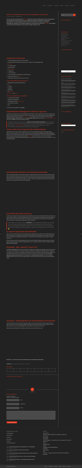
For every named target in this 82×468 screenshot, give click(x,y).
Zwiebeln (10, 64)
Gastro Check (63, 35)
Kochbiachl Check (64, 38)
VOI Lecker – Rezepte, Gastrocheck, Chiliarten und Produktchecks (56, 452)
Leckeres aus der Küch (10, 16)
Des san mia (45, 435)
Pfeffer (11, 93)
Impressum (45, 441)
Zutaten (62, 45)
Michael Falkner (19, 16)
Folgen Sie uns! (68, 71)
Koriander (28, 116)
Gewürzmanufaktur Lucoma (50, 118)
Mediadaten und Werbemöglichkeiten (50, 447)
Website (21, 407)
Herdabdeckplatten (10, 433)
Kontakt (44, 445)
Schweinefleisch (19, 125)
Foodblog (25, 19)
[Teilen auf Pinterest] (24, 370)
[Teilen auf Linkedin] (31, 370)
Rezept (17, 363)
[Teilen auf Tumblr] (37, 370)
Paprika (24, 116)
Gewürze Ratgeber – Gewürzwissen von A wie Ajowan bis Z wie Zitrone (57, 440)
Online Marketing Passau (11, 442)
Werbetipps (9, 440)
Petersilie (11, 91)
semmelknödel (27, 363)
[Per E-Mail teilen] (51, 370)
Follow (62, 132)
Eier (9, 84)
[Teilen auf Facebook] (10, 370)
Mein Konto (45, 448)
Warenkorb (45, 454)
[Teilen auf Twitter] (17, 370)
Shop (44, 451)
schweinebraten (21, 363)
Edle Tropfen (45, 437)
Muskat (15, 93)
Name (21, 399)
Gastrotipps (45, 438)
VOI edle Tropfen (64, 43)
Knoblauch (30, 136)
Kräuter (62, 39)
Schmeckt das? (64, 42)
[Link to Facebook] (73, 466)
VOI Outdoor (9, 437)
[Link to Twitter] (75, 466)
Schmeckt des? (46, 450)
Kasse (44, 443)
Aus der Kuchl (45, 433)
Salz (8, 93)
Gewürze (63, 36)
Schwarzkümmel (21, 101)
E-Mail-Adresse (23, 403)
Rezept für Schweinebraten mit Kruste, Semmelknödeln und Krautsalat (27, 14)
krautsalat (13, 363)
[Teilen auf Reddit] (44, 370)
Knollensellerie (11, 69)
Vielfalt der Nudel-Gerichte (65, 106)
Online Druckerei (9, 435)
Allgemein (63, 33)
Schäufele (47, 23)
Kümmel (19, 76)
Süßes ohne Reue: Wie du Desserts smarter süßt (68, 101)
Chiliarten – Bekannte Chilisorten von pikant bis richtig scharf (54, 434)
